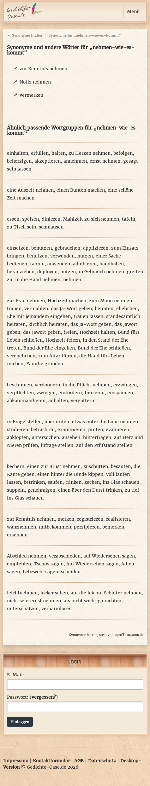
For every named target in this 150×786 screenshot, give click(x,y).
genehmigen (41, 490)
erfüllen (40, 153)
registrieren (90, 519)
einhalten (17, 153)
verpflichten (20, 393)
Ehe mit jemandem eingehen (39, 316)
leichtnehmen (22, 593)
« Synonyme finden (25, 35)
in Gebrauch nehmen (101, 272)
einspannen (120, 393)
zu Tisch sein (21, 227)
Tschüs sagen (48, 564)
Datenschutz (102, 761)
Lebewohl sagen (40, 572)
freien (70, 332)
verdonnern (47, 385)
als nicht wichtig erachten (92, 601)
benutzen (37, 256)
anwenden (58, 264)
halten (58, 153)
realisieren (118, 519)
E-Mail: (15, 675)
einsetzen (17, 248)
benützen (41, 248)
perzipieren (86, 527)
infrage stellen (57, 445)
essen (13, 219)
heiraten (104, 308)
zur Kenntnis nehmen (43, 69)
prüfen (95, 429)
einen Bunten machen (81, 190)
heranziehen (20, 272)
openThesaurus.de (129, 635)
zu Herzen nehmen (90, 153)
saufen (55, 482)
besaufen (121, 466)
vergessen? (44, 697)
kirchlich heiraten (48, 324)
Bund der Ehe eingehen (49, 348)
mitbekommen (55, 527)
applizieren (95, 248)
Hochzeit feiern (62, 340)
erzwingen (125, 385)
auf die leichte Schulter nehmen (106, 593)
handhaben (111, 264)
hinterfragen (97, 437)
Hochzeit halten (97, 332)
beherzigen (19, 161)
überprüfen (57, 422)
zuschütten (95, 466)
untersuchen (45, 437)
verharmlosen (56, 608)
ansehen (71, 437)
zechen (92, 482)
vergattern (82, 400)
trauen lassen (88, 316)
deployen (47, 272)
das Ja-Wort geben (71, 308)
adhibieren (85, 264)
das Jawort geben (42, 332)
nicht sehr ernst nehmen (34, 601)
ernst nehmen (105, 161)
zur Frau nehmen (26, 300)
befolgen (123, 153)
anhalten (58, 400)
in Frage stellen (24, 422)
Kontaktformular (51, 761)
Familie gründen (44, 364)
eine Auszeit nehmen (30, 190)
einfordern (70, 393)
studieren (17, 429)
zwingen (46, 393)
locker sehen (54, 593)
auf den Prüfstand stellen (104, 445)
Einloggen (19, 722)
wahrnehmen (21, 527)
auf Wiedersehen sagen (109, 556)
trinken (73, 482)
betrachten (43, 429)
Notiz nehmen (35, 82)
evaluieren (117, 429)
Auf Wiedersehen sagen (92, 564)
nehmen (72, 279)
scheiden (71, 572)
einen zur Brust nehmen (54, 466)
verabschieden (65, 556)
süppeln (16, 490)
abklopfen (18, 437)
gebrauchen (67, 248)
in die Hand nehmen (37, 279)
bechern (15, 466)
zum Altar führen (57, 356)
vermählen (36, 308)
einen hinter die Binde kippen (70, 474)
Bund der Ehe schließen (104, 348)
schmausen (51, 227)
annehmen (75, 161)
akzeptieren (47, 161)
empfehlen (19, 564)
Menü (133, 11)
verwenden (62, 256)
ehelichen (127, 308)
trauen (14, 308)
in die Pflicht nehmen (87, 385)
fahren (37, 264)
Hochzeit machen (67, 300)
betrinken (34, 482)
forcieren (95, 393)
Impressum (15, 761)
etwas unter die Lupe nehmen (105, 422)
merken (65, 519)
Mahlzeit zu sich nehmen (91, 219)
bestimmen (19, 385)
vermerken (31, 95)
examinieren (71, 429)
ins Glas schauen (121, 482)
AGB (79, 761)
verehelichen (21, 356)
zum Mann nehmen (110, 300)
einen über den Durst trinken (90, 490)
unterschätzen (23, 608)
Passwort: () (32, 697)
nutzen (85, 256)
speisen (30, 219)
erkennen (17, 535)
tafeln (128, 219)
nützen (68, 272)
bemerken (113, 527)
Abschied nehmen (26, 556)
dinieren (51, 219)
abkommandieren (26, 400)
